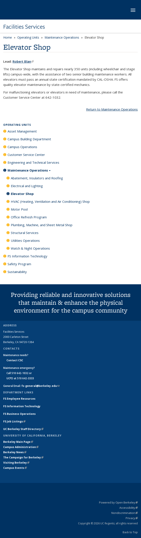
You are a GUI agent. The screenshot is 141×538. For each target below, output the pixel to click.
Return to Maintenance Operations (112, 109)
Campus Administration (20, 447)
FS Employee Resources (19, 399)
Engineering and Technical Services (33, 162)
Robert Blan (23, 61)
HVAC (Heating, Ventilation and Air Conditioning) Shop (50, 201)
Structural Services (24, 233)
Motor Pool (19, 209)
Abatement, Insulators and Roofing (37, 178)
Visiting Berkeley (16, 462)
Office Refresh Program (29, 217)
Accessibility (128, 508)
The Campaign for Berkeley (23, 457)
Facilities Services (24, 27)
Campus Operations (22, 147)
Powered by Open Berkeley (118, 502)
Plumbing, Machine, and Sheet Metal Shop (41, 225)
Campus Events (15, 468)
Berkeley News (14, 452)
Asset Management (22, 131)
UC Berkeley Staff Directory (23, 429)
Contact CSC (14, 360)
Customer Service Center (26, 154)
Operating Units (28, 37)
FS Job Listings (14, 421)
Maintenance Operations (62, 37)
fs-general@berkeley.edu (40, 386)
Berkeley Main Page (18, 442)
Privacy (132, 518)
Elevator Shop (22, 193)
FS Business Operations (19, 414)
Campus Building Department (29, 139)
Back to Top (130, 532)
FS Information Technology (27, 256)
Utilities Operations (25, 240)
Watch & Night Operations (30, 248)
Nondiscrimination (124, 513)
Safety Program (19, 264)
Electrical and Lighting (27, 186)
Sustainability (17, 272)
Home (7, 37)
